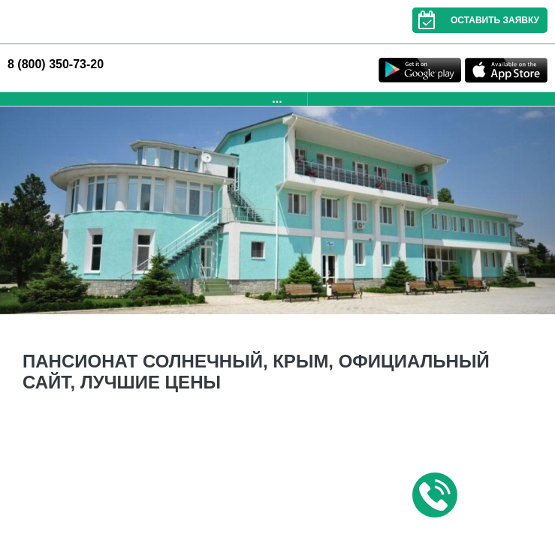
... (277, 98)
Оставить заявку (475, 20)
